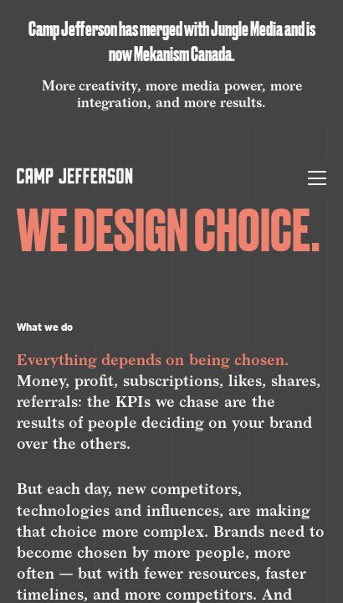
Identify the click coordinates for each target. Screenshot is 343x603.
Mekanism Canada (183, 54)
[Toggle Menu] (317, 177)
